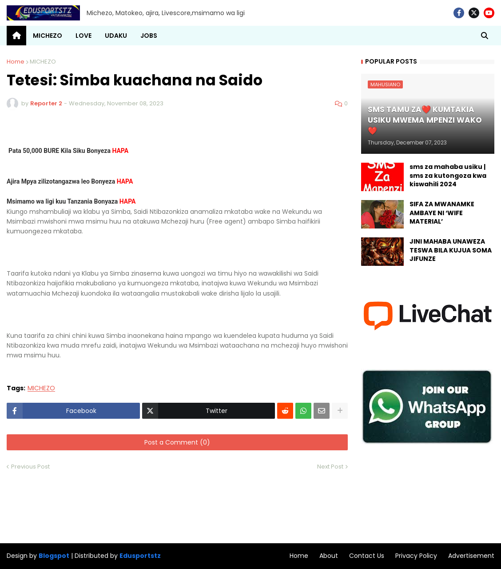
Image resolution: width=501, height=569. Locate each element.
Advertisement (471, 555)
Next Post (330, 466)
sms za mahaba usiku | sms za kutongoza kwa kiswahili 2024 (448, 175)
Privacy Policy (416, 555)
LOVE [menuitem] (83, 35)
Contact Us (366, 555)
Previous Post (30, 466)
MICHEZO (43, 61)
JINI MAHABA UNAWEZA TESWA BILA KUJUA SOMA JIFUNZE (451, 250)
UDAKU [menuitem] (116, 35)
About (328, 555)
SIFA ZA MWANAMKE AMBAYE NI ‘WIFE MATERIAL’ (442, 213)
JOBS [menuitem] (148, 35)
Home (15, 61)
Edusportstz (140, 555)
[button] (484, 35)
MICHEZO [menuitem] (47, 35)
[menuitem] (16, 35)
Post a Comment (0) (177, 442)
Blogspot (54, 556)
